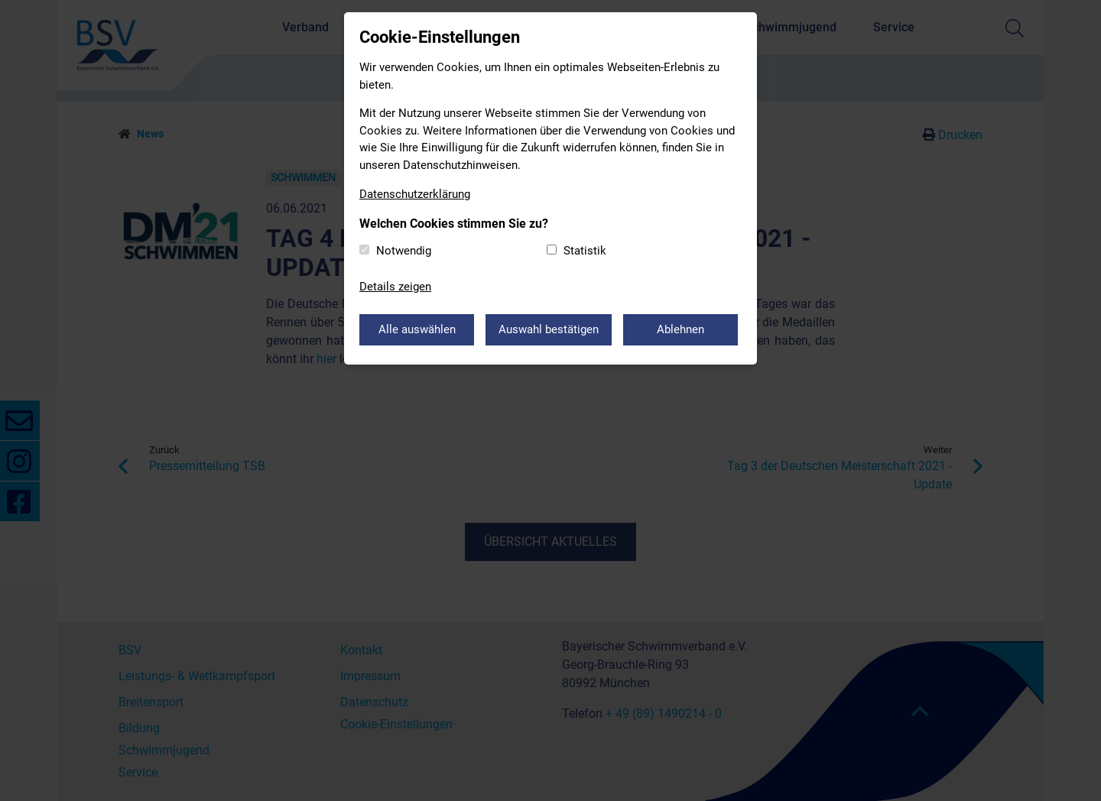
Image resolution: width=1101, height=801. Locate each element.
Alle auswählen (417, 329)
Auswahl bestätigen (549, 329)
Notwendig (403, 251)
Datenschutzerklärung (414, 194)
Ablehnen (680, 329)
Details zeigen (395, 286)
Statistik (584, 251)
